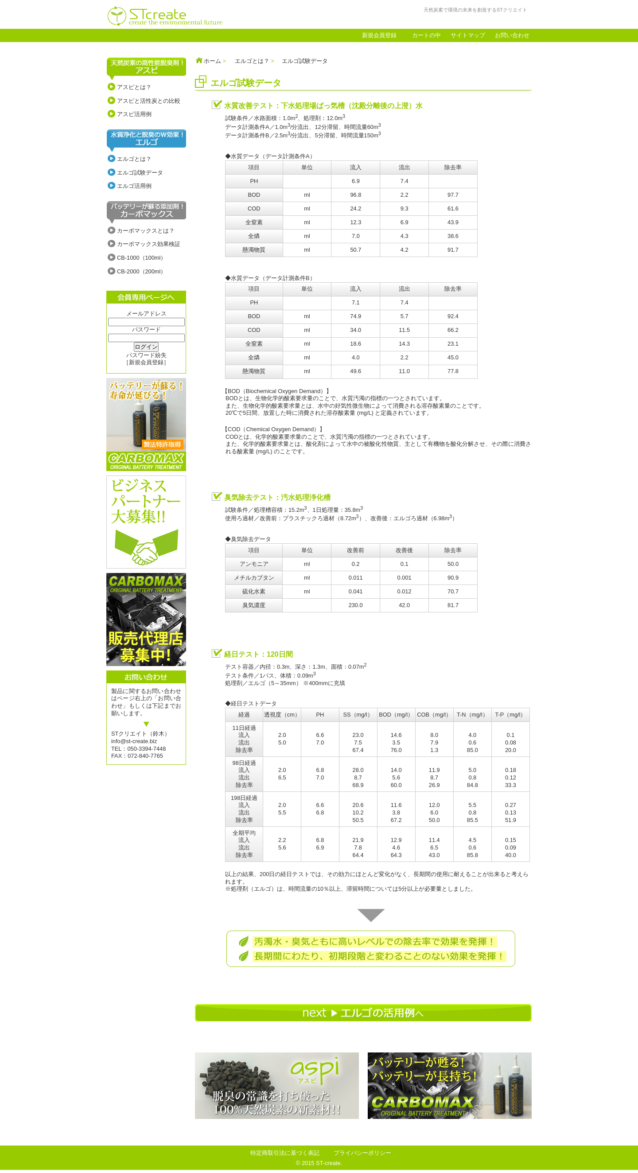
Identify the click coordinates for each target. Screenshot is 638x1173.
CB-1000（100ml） (141, 257)
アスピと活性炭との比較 (148, 100)
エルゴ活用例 (134, 186)
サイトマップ (468, 35)
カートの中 (426, 35)
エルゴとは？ (134, 159)
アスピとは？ (134, 87)
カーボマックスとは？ (146, 230)
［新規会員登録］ (146, 362)
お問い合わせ (512, 35)
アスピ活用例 (134, 114)
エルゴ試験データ (140, 172)
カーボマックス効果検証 (148, 244)
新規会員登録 (379, 35)
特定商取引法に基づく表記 (284, 1153)
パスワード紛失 (146, 355)
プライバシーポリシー (362, 1153)
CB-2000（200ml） (141, 271)
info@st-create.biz (134, 741)
